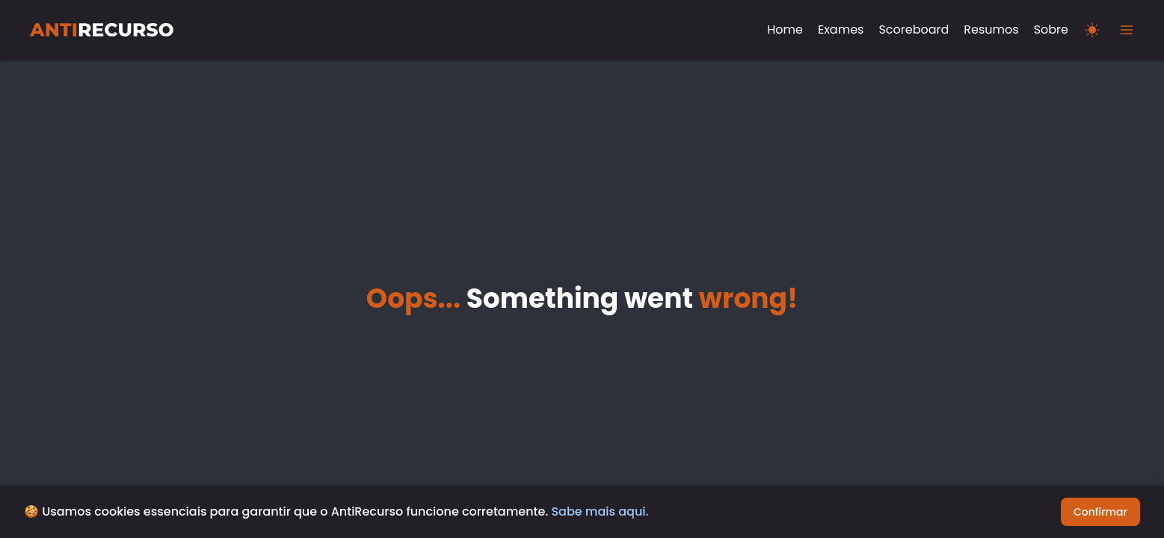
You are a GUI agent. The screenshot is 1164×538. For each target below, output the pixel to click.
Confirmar (1100, 511)
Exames (840, 29)
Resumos (991, 29)
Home (785, 29)
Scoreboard (913, 29)
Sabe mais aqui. (599, 511)
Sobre (1051, 29)
